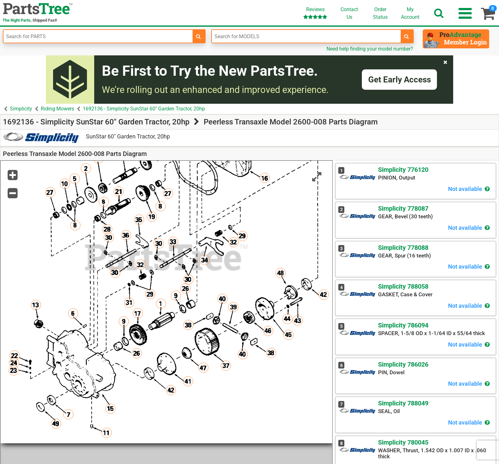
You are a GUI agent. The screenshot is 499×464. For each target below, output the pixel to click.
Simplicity (21, 109)
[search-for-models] (406, 36)
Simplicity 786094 (403, 325)
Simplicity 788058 (403, 286)
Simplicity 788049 (403, 403)
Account (410, 13)
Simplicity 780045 (403, 442)
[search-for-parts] (198, 36)
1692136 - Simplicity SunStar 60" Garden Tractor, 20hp (144, 109)
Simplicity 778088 (403, 247)
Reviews (315, 12)
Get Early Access (399, 79)
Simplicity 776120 (403, 169)
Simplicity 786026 (403, 364)
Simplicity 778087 (403, 208)
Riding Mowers (57, 109)
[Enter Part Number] (98, 36)
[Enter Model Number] (306, 36)
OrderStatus (380, 13)
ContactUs (349, 13)
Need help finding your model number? (370, 49)
